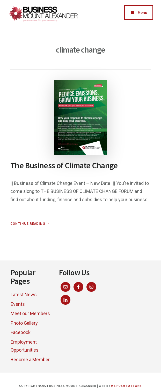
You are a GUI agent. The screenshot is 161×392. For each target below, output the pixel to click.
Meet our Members (30, 313)
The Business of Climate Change (64, 165)
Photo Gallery (24, 323)
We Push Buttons (126, 386)
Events (18, 304)
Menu (142, 12)
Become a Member (30, 359)
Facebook (21, 332)
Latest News (24, 294)
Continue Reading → (30, 223)
